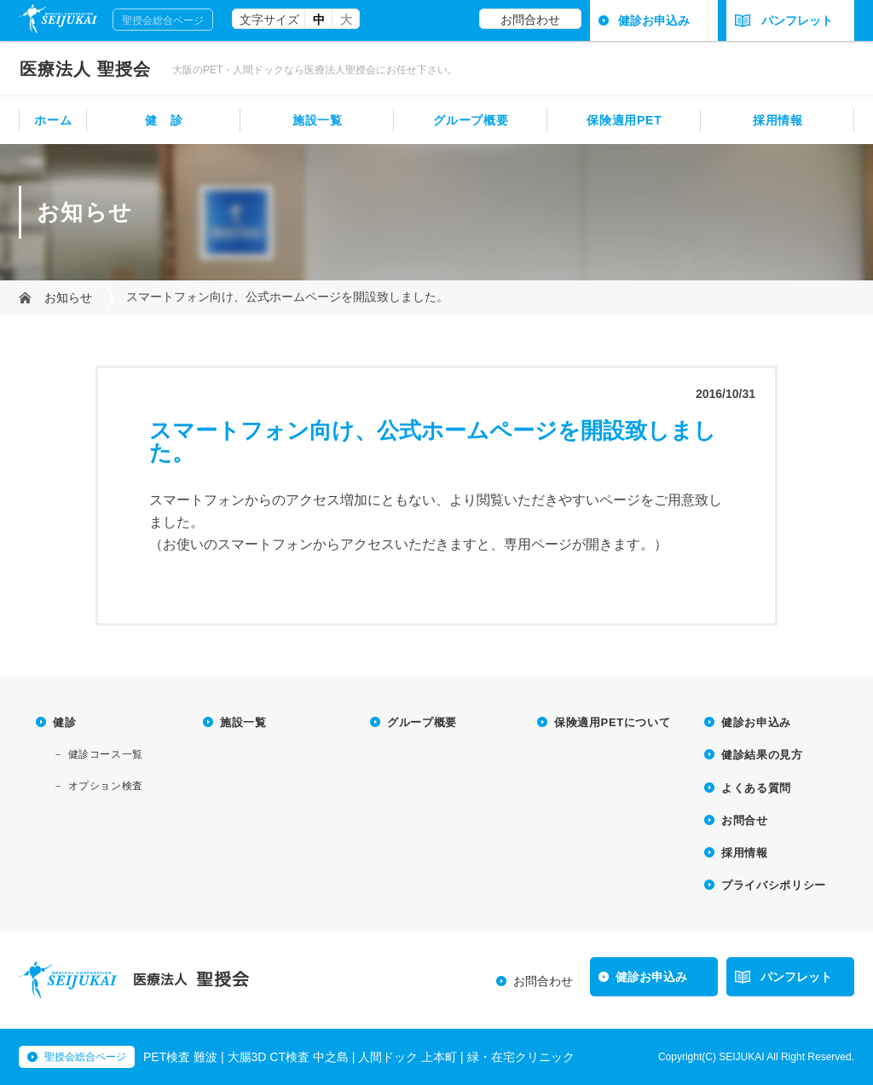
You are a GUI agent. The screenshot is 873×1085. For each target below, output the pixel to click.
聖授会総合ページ (163, 20)
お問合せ (744, 820)
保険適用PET (624, 120)
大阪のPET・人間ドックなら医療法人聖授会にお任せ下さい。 (315, 70)
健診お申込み (654, 20)
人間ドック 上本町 (407, 1057)
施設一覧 (317, 120)
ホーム (53, 120)
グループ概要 (470, 120)
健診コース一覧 (105, 754)
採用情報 (778, 120)
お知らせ (68, 297)
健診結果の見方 (762, 754)
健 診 (163, 120)
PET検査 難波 (180, 1057)
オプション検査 (105, 786)
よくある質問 (756, 788)
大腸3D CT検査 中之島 (288, 1057)
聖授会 (85, 69)
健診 (64, 722)
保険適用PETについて (612, 722)
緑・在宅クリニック (521, 1057)
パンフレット (784, 20)
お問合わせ (530, 19)
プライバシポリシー (773, 885)
